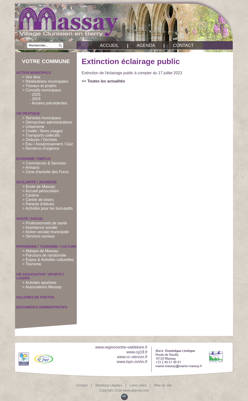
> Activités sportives (39, 283)
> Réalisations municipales (45, 81)
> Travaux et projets (39, 86)
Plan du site (163, 385)
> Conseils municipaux (41, 90)
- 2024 (35, 99)
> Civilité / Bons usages (42, 131)
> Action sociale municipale (45, 232)
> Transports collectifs (41, 135)
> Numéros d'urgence (40, 148)
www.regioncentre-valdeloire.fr (121, 347)
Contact (183, 45)
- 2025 (35, 94)
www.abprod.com (136, 390)
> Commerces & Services (44, 163)
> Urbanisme (33, 127)
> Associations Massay (42, 287)
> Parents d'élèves (38, 204)
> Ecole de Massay (38, 187)
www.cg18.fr (136, 352)
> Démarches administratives (47, 122)
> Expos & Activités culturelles (48, 260)
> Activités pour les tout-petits (47, 208)
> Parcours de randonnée (44, 255)
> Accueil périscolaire (40, 191)
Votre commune (46, 61)
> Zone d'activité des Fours (45, 172)
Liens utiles (138, 385)
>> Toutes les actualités (103, 81)
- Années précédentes (48, 103)
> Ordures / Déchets (39, 140)
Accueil (109, 45)
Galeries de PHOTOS (35, 297)
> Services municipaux (41, 118)
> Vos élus (31, 77)
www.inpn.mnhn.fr (132, 362)
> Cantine (30, 195)
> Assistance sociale (39, 227)
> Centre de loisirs (38, 200)
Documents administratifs (41, 307)
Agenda (146, 45)
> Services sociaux (38, 236)
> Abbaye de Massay (40, 251)
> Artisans (30, 167)
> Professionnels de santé (44, 223)
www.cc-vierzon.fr (132, 357)
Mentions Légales (108, 385)
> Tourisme (31, 264)
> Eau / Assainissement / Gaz (47, 144)
